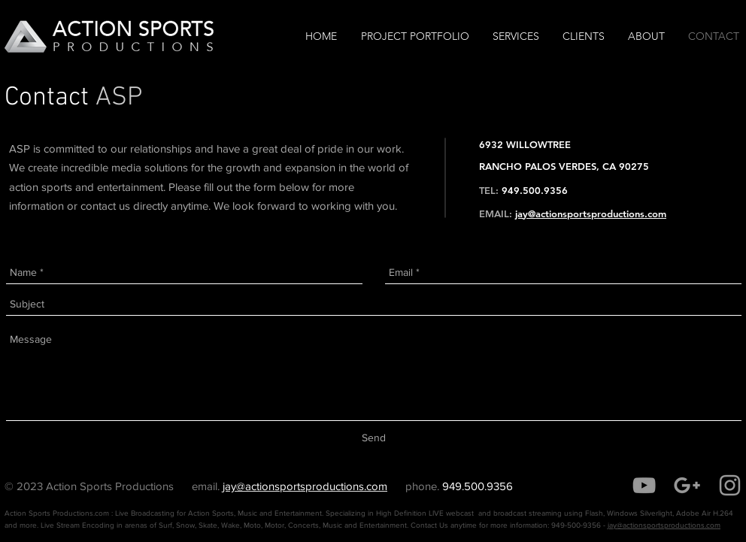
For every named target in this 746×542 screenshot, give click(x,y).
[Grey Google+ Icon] (687, 485)
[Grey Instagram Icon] (730, 485)
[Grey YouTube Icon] (644, 485)
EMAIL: (495, 213)
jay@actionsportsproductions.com (590, 213)
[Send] (374, 438)
